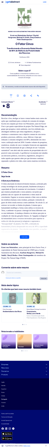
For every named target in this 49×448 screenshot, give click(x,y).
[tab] (22, 324)
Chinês (3, 395)
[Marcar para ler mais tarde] (17, 95)
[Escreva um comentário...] (27, 273)
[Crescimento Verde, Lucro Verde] (36, 298)
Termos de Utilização (6, 417)
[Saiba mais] (14, 101)
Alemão (3, 385)
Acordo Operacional (6, 420)
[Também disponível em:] (38, 95)
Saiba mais (26, 446)
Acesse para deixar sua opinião (13, 278)
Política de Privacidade (7, 413)
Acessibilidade (5, 423)
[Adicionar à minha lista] (24, 95)
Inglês (3, 382)
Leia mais (24, 237)
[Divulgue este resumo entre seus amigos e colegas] (31, 95)
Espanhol (3, 389)
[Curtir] (11, 95)
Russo (3, 392)
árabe (2, 406)
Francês (3, 402)
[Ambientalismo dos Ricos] (12, 298)
